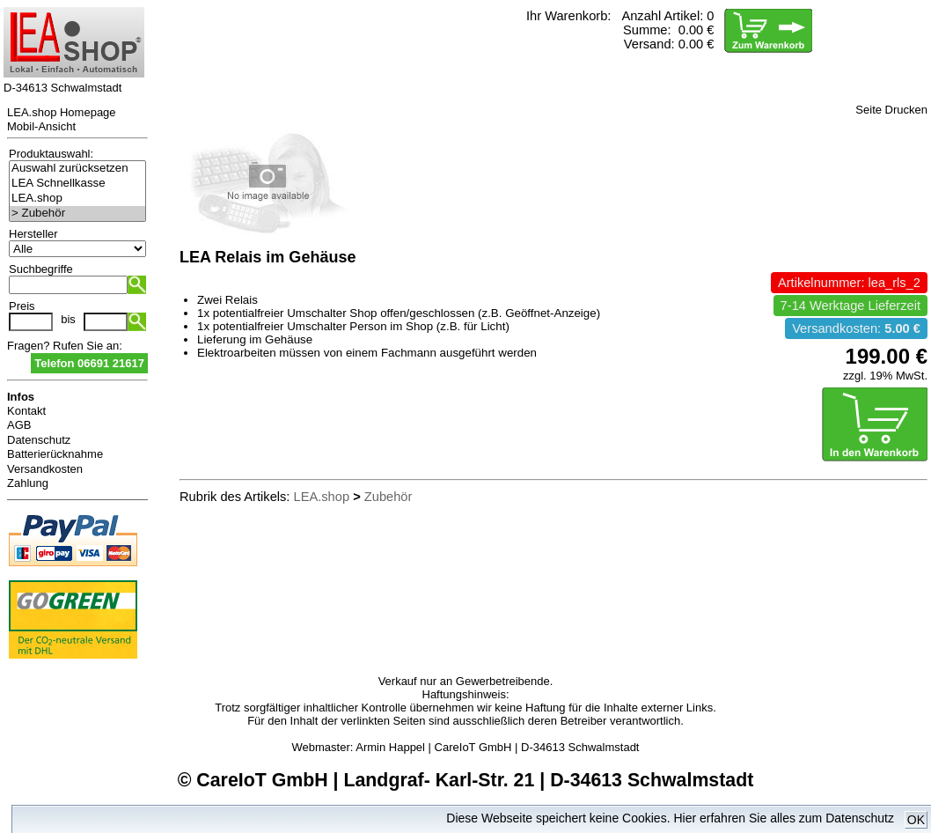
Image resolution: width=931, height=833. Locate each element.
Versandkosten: (856, 328)
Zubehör (388, 497)
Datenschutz (38, 439)
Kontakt (26, 410)
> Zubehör (77, 213)
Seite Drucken (891, 109)
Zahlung (27, 483)
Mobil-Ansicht (41, 126)
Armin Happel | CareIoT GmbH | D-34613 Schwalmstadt (497, 747)
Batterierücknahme (55, 454)
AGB (19, 424)
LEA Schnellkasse (77, 183)
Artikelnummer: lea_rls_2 (849, 283)
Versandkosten (45, 468)
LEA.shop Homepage (61, 112)
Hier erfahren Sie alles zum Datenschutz (783, 818)
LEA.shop (77, 198)
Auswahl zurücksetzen (77, 168)
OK (916, 820)
